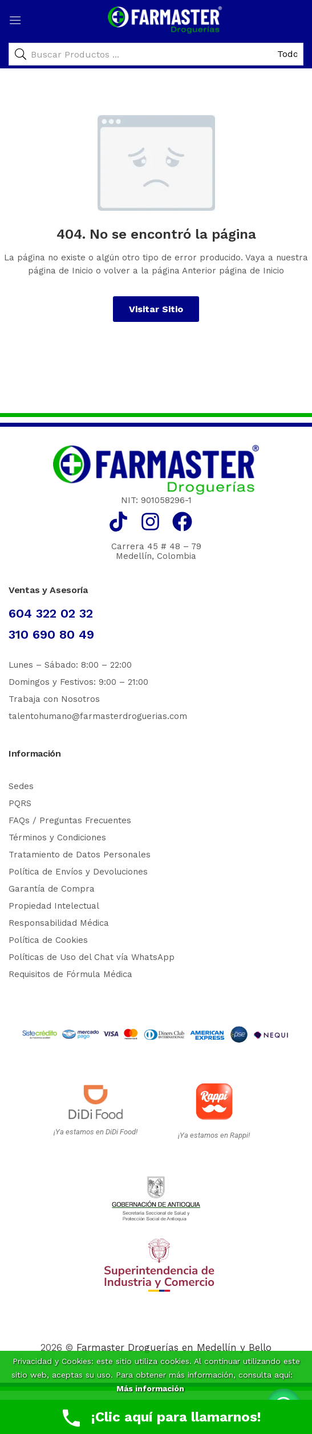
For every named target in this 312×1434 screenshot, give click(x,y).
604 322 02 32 (51, 613)
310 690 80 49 (51, 634)
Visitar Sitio (156, 309)
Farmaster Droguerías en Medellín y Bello (174, 1347)
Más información (150, 1388)
